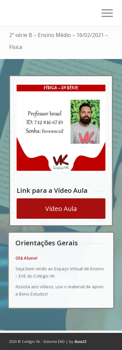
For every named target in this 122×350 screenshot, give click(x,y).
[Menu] (104, 13)
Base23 (80, 341)
